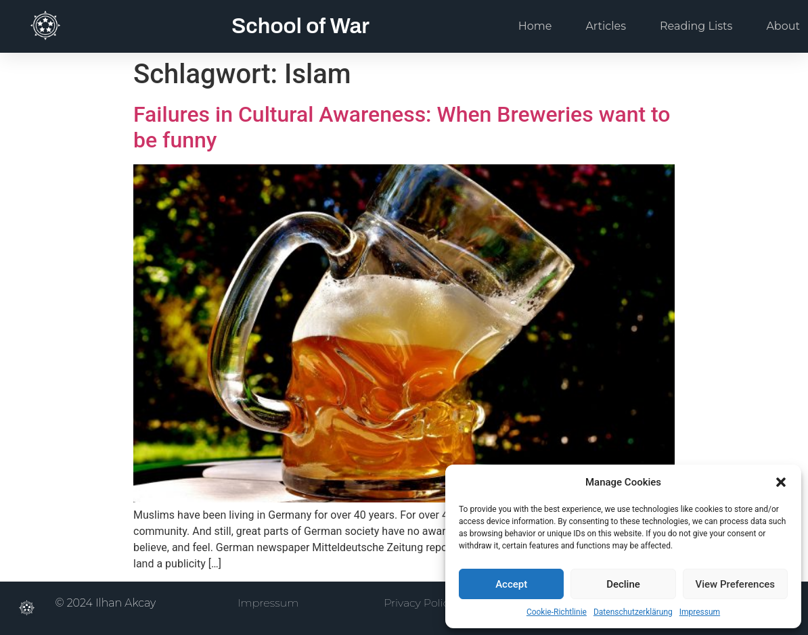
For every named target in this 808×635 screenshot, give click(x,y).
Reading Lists (696, 26)
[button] (781, 482)
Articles (605, 26)
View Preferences (735, 584)
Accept (511, 584)
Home (535, 26)
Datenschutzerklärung (633, 612)
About (783, 26)
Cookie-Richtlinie (556, 612)
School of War (300, 26)
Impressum (699, 612)
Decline (623, 584)
